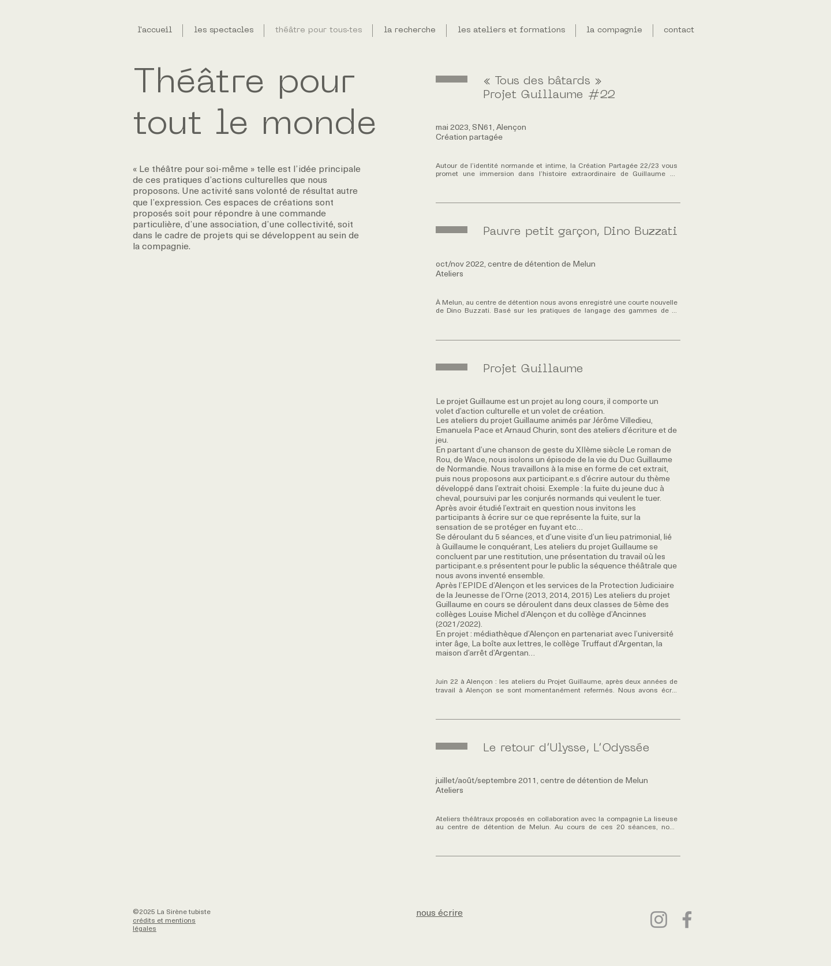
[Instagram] (658, 919)
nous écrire (439, 913)
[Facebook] (687, 919)
